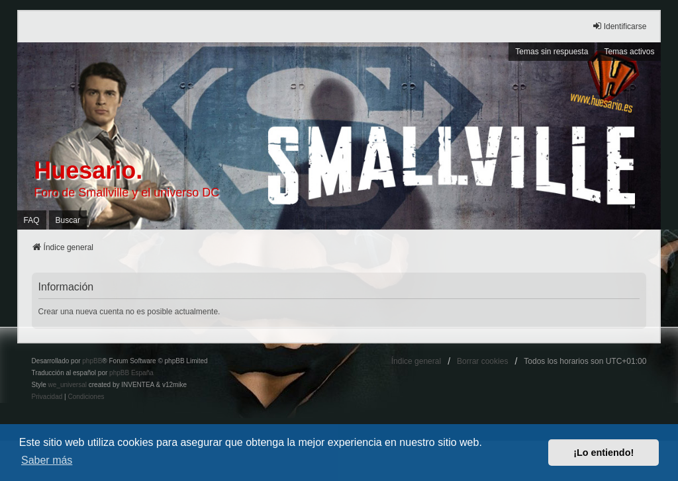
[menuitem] (47, 397)
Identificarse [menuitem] (619, 26)
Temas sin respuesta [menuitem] (551, 51)
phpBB (92, 361)
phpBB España (131, 372)
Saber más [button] (46, 460)
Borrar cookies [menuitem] (482, 361)
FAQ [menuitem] (32, 220)
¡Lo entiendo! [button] (603, 452)
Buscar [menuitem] (68, 220)
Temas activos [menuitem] (629, 51)
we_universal (67, 384)
